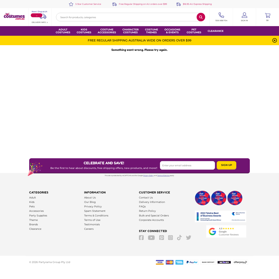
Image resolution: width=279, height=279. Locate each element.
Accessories (36, 210)
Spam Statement (95, 210)
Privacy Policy (148, 175)
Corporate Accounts (151, 220)
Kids (32, 202)
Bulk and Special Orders (154, 215)
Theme (33, 220)
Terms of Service (163, 175)
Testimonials (92, 224)
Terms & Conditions (96, 215)
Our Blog (90, 202)
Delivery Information (152, 202)
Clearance (215, 31)
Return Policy (147, 210)
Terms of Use (92, 220)
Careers (89, 228)
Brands (33, 224)
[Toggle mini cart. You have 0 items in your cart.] (267, 17)
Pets (32, 206)
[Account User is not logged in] (244, 17)
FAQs (142, 206)
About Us (90, 197)
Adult (32, 197)
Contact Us (146, 197)
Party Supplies (38, 215)
